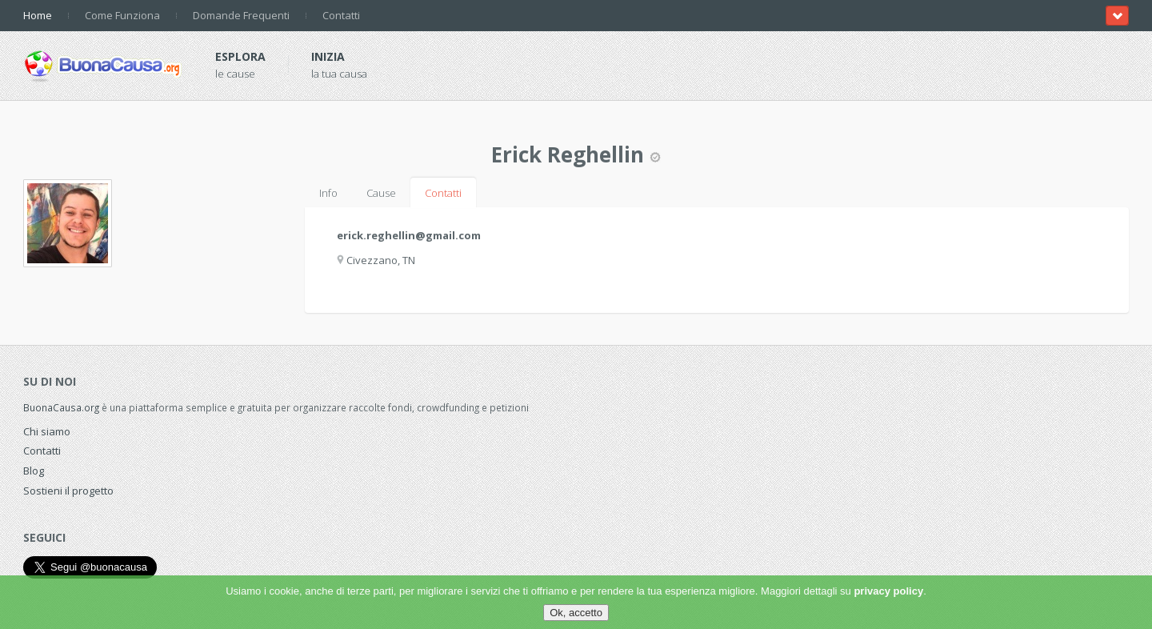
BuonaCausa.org (61, 407)
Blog (33, 470)
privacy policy (888, 591)
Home (37, 15)
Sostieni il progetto (68, 490)
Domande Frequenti (241, 15)
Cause (381, 193)
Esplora (240, 56)
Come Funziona (122, 15)
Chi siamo (46, 431)
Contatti (341, 15)
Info (328, 193)
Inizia (328, 56)
